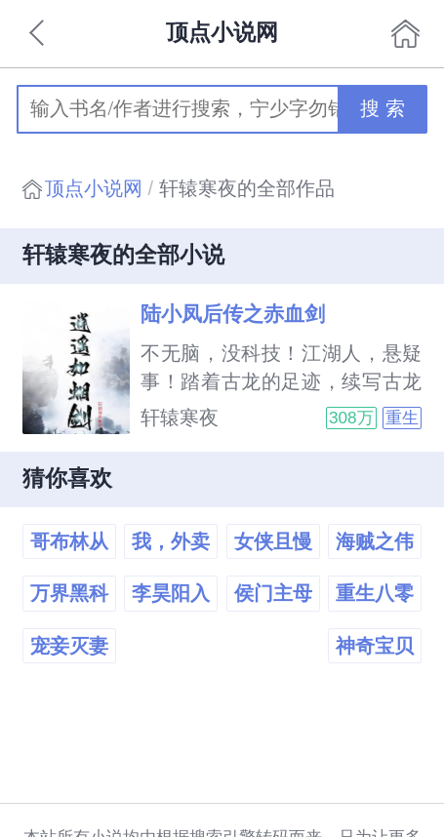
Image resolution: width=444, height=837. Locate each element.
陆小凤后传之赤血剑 (233, 314)
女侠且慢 (273, 541)
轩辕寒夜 (180, 417)
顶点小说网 (93, 188)
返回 (39, 33)
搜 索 (382, 108)
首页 (405, 33)
